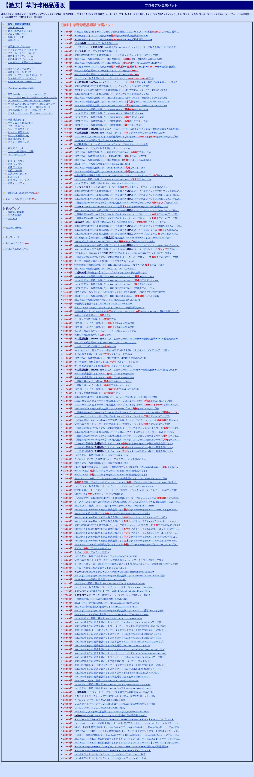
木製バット (13, 40)
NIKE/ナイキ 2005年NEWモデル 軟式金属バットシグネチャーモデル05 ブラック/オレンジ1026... (126, 521)
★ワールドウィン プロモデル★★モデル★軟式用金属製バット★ (111, 35)
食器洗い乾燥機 (16, 212)
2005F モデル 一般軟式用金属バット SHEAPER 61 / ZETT (103, 140)
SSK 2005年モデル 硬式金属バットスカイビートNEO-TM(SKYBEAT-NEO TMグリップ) (119, 641)
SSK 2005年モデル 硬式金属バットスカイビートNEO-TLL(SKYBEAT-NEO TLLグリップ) (119, 649)
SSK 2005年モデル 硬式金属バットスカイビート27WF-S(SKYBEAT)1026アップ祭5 (116, 672)
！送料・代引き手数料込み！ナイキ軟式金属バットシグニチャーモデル (120, 222)
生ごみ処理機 (15, 215)
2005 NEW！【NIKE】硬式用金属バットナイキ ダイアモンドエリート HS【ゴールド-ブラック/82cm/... (127, 742)
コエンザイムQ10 (16, 154)
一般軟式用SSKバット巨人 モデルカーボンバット (102, 385)
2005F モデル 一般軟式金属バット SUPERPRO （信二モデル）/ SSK (111, 121)
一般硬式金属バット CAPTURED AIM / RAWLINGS (100, 599)
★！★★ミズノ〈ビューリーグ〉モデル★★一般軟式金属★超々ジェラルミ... (127, 82)
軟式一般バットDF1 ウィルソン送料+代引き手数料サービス (110, 715)
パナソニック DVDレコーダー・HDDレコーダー (32, 97)
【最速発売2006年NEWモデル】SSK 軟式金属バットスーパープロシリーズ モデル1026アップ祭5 (126, 214)
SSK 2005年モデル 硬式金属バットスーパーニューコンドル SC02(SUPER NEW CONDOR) (120, 626)
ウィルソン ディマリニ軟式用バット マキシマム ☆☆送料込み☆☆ (110, 459)
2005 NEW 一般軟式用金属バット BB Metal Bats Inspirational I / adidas (109, 583)
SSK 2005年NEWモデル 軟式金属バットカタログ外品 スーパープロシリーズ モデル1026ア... (126, 230)
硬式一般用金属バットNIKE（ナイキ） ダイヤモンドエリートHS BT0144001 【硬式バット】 (121, 630)
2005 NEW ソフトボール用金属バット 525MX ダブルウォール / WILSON (111, 711)
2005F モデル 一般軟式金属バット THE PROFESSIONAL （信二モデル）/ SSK (116, 280)
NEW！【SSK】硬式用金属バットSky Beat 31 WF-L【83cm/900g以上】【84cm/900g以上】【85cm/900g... (127, 727)
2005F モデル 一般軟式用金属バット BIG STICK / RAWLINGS (105, 183)
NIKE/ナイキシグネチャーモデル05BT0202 (98, 494)
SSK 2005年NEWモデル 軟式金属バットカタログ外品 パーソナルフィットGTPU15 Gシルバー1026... (127, 198)
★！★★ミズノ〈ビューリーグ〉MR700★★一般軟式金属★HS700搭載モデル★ (126, 338)
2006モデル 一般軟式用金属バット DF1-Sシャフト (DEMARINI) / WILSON (112, 684)
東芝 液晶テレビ (16, 119)
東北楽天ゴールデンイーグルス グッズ (24, 82)
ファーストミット (21, 53)
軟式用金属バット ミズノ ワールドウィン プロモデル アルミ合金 (111, 144)
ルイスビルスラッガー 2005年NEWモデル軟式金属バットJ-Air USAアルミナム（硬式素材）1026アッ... (127, 501)
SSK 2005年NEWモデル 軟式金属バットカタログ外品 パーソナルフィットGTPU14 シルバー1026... (126, 195)
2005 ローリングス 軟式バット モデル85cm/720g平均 (104, 323)
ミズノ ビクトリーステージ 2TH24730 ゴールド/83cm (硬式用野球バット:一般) (114, 703)
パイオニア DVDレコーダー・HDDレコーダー (31, 103)
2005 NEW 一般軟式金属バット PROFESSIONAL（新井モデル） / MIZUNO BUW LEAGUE (120, 97)
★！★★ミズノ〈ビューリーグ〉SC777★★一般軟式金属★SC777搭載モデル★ (125, 369)
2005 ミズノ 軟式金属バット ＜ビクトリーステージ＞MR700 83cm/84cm (113, 587)
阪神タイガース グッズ (19, 72)
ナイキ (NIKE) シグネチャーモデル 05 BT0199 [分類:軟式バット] (110, 470)
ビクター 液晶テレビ (18, 142)
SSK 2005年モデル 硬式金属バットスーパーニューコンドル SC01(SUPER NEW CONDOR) (120, 653)
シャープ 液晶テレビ (18, 129)
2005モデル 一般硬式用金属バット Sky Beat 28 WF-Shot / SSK (105, 556)
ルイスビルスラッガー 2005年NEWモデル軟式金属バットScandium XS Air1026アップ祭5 (119, 575)
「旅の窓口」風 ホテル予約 (19, 192)
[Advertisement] (127, 770)
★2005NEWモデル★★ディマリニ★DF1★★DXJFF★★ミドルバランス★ (112, 750)
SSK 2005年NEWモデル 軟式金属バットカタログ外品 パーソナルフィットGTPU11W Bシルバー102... (128, 226)
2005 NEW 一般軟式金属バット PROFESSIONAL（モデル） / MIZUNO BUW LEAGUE (122, 101)
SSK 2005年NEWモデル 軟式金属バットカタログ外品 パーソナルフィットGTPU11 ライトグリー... (126, 210)
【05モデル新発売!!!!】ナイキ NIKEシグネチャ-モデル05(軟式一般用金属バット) (123, 443)
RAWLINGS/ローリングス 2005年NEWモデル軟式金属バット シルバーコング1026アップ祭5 (121, 350)
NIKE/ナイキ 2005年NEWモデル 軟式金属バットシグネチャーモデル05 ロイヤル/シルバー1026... (126, 540)
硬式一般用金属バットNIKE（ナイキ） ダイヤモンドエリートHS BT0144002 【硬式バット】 (121, 665)
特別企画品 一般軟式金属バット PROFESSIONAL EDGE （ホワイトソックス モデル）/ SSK (123, 175)
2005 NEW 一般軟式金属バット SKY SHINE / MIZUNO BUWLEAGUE (110, 358)
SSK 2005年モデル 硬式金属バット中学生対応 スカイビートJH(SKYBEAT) (112, 676)
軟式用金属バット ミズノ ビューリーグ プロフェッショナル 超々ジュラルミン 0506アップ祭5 (125, 490)
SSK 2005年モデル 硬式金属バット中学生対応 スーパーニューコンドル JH (112, 645)
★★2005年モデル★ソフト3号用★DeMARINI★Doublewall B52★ (112, 591)
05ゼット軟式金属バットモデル (92, 315)
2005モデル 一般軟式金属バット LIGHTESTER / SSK (101, 455)
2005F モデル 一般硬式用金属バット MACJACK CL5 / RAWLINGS (108, 618)
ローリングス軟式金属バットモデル (95, 319)
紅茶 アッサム (15, 167)
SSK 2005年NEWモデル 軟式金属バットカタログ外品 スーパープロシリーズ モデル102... (126, 249)
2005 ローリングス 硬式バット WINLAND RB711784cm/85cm (106, 680)
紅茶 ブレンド (15, 177)
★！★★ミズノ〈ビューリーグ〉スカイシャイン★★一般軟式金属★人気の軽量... (127, 128)
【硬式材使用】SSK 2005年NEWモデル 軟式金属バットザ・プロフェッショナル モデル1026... (127, 420)
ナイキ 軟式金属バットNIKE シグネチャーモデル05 (103, 365)
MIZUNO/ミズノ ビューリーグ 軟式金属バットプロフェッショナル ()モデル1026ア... (126, 404)
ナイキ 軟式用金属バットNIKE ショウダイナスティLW (104, 261)
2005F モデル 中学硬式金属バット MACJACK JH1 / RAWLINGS (106, 602)
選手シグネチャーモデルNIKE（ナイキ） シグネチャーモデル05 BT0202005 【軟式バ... (125, 482)
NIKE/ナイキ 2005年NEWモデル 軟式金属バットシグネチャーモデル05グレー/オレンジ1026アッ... (126, 529)
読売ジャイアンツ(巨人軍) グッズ (25, 75)
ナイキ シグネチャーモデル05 (92, 548)
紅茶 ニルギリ (15, 170)
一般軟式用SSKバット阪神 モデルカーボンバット (102, 381)
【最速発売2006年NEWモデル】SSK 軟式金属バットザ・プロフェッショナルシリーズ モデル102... (127, 428)
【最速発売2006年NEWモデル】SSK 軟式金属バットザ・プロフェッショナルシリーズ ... (126, 412)
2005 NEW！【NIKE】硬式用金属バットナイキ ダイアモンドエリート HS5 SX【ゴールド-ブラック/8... (127, 723)
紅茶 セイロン (15, 164)
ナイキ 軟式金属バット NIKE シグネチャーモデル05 (104, 373)
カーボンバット (16, 27)
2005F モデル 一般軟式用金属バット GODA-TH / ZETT (102, 163)
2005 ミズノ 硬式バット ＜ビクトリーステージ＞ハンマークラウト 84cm (114, 505)
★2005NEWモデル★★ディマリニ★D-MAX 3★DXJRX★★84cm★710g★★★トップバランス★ (124, 719)
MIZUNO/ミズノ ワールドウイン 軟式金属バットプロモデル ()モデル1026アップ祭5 (126, 136)
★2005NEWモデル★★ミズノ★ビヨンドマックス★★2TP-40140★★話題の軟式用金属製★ (121, 746)
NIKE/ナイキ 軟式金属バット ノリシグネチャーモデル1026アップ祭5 (112, 513)
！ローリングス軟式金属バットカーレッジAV (102, 148)
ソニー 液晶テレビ (17, 126)
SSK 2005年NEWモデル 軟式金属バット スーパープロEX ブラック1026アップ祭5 (116, 397)
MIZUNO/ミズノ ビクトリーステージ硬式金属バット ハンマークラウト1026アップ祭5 (118, 560)
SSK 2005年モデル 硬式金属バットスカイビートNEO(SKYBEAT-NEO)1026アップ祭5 (117, 634)
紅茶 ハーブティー (17, 183)
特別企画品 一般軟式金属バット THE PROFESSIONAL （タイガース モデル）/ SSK (119, 264)
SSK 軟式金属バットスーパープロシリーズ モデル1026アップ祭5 (114, 241)
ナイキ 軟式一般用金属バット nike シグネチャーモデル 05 (106, 362)
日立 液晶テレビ (16, 138)
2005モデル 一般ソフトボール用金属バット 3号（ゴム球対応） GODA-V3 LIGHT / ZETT (119, 292)
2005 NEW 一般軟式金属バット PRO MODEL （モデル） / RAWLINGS (112, 160)
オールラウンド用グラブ (25, 62)
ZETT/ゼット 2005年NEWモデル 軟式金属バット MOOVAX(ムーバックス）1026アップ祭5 (120, 90)
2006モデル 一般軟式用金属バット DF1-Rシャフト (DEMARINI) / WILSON (112, 688)
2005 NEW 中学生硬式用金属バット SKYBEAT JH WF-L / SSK (105, 606)
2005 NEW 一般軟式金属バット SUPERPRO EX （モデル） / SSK (109, 167)
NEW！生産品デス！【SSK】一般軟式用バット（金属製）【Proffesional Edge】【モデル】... (126, 466)
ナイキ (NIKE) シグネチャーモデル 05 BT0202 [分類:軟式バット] (110, 474)
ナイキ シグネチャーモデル (91, 552)
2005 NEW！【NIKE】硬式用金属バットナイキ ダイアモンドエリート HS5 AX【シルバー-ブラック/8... (127, 738)
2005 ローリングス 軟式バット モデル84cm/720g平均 (104, 327)
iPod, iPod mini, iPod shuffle (21, 88)
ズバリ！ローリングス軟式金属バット (96, 43)
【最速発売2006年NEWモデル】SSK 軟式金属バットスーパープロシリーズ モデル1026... (126, 202)
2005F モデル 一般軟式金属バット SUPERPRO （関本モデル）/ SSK (109, 113)
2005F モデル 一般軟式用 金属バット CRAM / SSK (100, 579)
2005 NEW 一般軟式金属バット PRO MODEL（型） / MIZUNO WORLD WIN (118, 59)
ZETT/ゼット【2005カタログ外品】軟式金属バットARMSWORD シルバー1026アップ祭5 (122, 237)
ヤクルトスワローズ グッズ (22, 78)
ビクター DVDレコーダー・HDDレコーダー (30, 113)
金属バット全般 (16, 37)
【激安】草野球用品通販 (18, 24)
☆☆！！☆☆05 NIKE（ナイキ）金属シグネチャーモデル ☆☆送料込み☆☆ (121, 187)
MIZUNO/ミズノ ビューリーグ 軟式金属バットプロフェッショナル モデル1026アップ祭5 (123, 400)
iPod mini (12, 218)
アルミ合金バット (17, 33)
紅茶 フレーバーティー (19, 180)
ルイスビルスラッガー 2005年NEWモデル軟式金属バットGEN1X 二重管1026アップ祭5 (119, 610)
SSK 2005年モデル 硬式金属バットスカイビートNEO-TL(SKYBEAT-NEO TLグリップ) (118, 669)
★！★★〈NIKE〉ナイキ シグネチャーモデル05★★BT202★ (119, 132)
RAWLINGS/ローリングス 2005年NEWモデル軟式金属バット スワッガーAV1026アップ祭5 (120, 478)
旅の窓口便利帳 (13, 227)
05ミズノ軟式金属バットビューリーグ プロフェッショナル (105, 331)
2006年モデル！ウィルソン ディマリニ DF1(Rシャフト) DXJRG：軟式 (110, 758)
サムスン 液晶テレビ (18, 135)
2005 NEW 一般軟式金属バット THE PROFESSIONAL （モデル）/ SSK (112, 152)
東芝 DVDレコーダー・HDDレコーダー (28, 94)
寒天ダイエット (16, 148)
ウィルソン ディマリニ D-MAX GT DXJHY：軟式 (99, 700)
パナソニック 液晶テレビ (21, 122)
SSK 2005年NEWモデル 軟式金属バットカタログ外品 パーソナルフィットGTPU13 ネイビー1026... (126, 245)
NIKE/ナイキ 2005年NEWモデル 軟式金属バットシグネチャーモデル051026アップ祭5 (120, 517)
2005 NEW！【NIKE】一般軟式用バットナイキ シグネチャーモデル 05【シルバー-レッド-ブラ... (126, 544)
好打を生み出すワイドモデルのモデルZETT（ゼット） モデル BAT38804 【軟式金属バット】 (126, 311)
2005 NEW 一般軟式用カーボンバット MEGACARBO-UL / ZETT (107, 299)
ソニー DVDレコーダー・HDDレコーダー (29, 100)
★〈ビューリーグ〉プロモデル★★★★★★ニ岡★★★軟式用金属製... (125, 66)
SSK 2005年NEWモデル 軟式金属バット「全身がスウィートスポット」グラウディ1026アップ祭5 (124, 432)
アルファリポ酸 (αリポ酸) (21, 151)
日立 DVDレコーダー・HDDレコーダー (28, 110)
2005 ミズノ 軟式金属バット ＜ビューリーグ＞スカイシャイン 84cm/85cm (113, 486)
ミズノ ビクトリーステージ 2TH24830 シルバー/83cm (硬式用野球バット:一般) (114, 696)
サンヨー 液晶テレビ (18, 132)
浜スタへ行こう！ (14, 243)
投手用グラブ (19, 46)
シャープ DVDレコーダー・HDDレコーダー (30, 107)
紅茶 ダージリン (16, 161)
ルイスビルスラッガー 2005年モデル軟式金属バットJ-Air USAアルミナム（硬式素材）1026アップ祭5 (126, 564)
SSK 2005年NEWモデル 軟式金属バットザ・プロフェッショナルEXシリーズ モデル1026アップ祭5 (127, 525)
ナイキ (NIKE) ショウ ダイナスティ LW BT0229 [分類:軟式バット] (110, 307)
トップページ (12, 237)
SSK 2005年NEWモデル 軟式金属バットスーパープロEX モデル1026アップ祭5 (116, 408)
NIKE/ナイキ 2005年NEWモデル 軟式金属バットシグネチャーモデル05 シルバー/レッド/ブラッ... (126, 533)
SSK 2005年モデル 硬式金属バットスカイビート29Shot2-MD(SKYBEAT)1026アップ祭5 (118, 657)
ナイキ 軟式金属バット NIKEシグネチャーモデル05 (103, 354)
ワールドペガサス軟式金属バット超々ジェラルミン (100, 568)
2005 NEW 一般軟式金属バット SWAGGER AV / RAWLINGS (105, 268)
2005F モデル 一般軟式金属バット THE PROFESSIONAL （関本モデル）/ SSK (114, 288)
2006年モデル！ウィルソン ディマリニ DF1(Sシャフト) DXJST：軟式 (110, 754)
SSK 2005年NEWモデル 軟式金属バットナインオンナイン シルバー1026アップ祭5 (116, 55)
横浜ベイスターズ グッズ (21, 68)
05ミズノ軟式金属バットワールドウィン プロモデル (106, 70)
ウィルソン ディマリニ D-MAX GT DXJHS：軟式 (99, 707)
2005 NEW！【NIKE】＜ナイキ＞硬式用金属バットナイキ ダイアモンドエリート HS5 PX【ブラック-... (127, 731)
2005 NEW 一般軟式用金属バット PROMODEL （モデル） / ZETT (110, 156)
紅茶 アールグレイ (17, 173)
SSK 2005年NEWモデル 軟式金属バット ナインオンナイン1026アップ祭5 (111, 86)
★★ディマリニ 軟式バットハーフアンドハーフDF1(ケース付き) (112, 595)
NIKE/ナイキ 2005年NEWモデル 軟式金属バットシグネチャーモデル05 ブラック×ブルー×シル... (125, 536)
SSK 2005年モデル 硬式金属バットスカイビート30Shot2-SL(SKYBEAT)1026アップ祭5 (118, 622)
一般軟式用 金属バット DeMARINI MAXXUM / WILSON (103, 303)
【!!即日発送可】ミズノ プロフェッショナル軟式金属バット (110, 272)
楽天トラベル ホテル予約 (18, 199)
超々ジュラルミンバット (20, 30)
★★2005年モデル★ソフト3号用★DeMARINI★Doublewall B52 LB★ (114, 571)
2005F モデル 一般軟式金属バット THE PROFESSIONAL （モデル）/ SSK (114, 276)
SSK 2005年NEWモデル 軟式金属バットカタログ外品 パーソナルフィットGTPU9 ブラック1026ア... (127, 191)
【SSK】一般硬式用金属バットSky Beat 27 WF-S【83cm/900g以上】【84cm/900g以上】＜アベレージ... (126, 735)
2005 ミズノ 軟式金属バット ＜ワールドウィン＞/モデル (113, 78)
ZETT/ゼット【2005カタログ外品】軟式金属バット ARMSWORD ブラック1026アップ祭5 (122, 253)
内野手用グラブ (20, 56)
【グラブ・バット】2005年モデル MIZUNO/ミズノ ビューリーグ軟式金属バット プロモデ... (126, 47)
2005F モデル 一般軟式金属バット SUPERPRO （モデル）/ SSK (111, 109)
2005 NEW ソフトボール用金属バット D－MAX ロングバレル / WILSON (111, 614)
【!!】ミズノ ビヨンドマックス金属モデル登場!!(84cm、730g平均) (113, 692)
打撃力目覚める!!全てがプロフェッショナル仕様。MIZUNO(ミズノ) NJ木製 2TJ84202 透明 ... (126, 31)
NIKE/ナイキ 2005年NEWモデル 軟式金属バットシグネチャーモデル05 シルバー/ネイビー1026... (126, 509)
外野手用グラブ (20, 59)
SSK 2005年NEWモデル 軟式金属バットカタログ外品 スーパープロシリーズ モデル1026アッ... (126, 233)
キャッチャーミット (22, 49)
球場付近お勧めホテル (16, 249)
